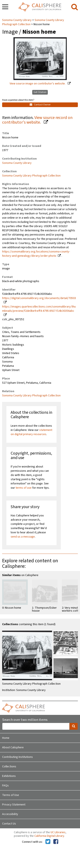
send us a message (23, 537)
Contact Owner (40, 104)
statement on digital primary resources (31, 432)
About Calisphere (13, 747)
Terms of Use (10, 795)
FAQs (5, 785)
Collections (9, 766)
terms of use (24, 488)
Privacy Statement (13, 804)
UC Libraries (58, 832)
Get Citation (40, 92)
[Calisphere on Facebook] (55, 842)
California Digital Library (49, 836)
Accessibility (10, 814)
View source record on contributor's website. (37, 120)
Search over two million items (25, 720)
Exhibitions (9, 776)
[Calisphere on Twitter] (47, 842)
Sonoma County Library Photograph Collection (31, 176)
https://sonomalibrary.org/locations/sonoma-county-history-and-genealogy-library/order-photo (36, 254)
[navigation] (5, 7)
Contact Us (9, 824)
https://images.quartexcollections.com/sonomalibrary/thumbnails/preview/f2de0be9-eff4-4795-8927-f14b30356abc (39, 309)
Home (5, 738)
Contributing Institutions (17, 757)
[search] (74, 7)
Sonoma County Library (17, 20)
